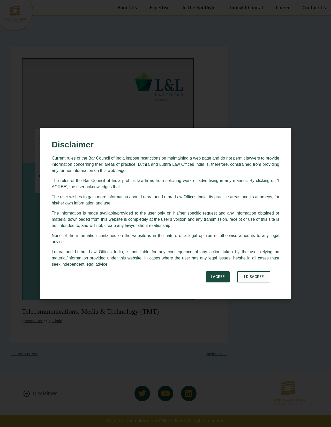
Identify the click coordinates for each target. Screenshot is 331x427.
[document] (165, 213)
